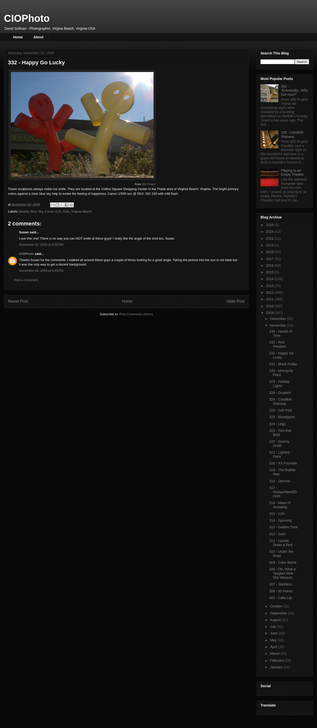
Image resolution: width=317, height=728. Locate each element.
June (274, 633)
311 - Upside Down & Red (280, 543)
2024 (270, 232)
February (277, 660)
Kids (66, 211)
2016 (270, 265)
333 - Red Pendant (277, 344)
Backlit (24, 211)
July (273, 627)
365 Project (149, 184)
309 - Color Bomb (282, 562)
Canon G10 (53, 211)
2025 (270, 225)
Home (18, 37)
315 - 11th (277, 514)
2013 (270, 286)
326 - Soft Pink (280, 410)
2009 (270, 313)
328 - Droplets (280, 393)
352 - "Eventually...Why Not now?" (294, 90)
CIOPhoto (27, 18)
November (278, 325)
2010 (270, 306)
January (276, 667)
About (38, 37)
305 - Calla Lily (280, 598)
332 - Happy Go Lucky (281, 355)
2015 (270, 272)
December (278, 319)
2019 (270, 245)
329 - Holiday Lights (279, 384)
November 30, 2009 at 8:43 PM (41, 270)
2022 (270, 239)
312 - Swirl (277, 534)
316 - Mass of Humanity (279, 505)
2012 (270, 292)
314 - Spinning (280, 520)
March (275, 653)
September (279, 613)
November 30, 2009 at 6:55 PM (41, 244)
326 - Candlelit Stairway (292, 134)
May (273, 640)
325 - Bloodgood (282, 417)
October (276, 606)
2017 (270, 259)
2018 (270, 252)
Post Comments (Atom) (136, 314)
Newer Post (18, 301)
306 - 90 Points (280, 591)
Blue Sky (36, 211)
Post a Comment (26, 280)
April (274, 647)
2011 (270, 299)
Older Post (235, 301)
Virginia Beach (81, 211)
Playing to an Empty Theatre (292, 173)
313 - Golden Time (283, 527)
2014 (270, 279)
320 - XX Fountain (283, 463)
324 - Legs (277, 424)
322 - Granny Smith (279, 443)
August (276, 620)
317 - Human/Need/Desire (283, 492)
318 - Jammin (279, 481)
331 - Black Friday (283, 364)
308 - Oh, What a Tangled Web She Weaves (282, 573)
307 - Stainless (280, 584)
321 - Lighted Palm (279, 454)
